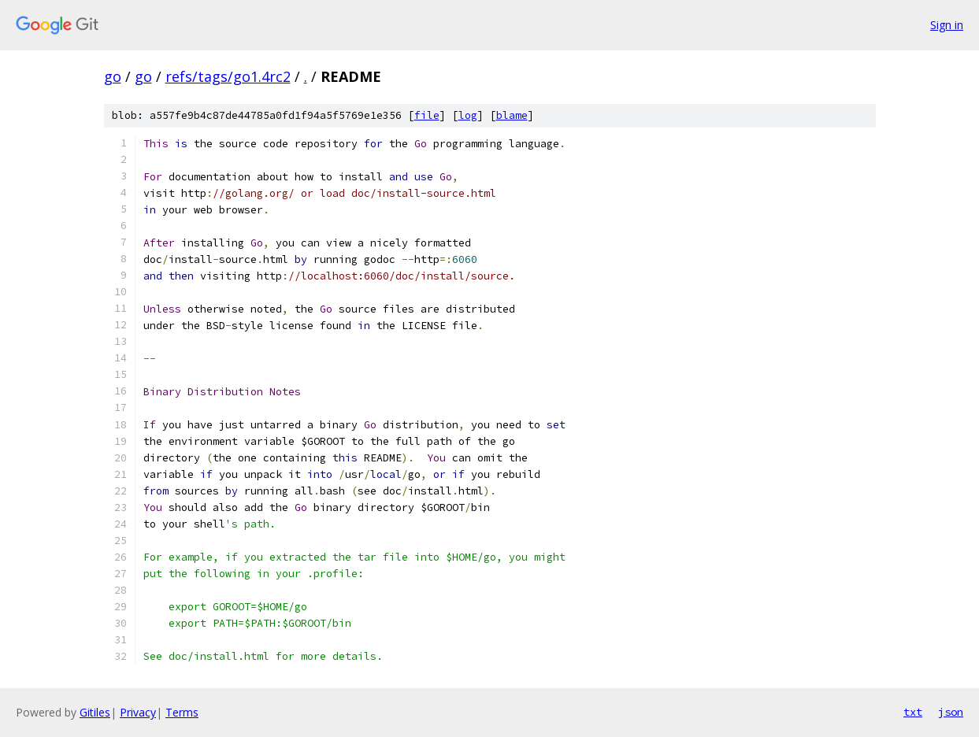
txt (912, 712)
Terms (181, 712)
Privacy (138, 712)
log (467, 115)
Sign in (946, 24)
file (426, 115)
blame (512, 115)
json (950, 712)
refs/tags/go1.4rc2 (228, 76)
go (112, 76)
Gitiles (95, 712)
